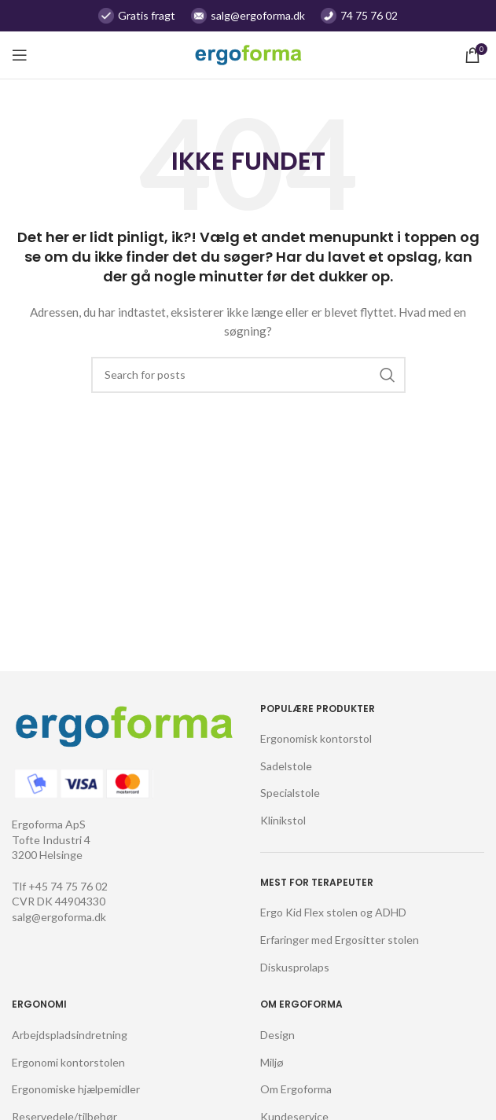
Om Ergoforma (296, 1089)
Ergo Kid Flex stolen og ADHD (333, 912)
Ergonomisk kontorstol (316, 738)
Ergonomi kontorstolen (68, 1062)
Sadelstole (286, 766)
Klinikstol (283, 820)
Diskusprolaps (294, 967)
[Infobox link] (248, 15)
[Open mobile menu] (19, 55)
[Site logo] (248, 54)
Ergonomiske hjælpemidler (76, 1089)
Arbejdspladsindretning (69, 1034)
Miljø (272, 1062)
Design (277, 1034)
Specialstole (290, 792)
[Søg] (248, 375)
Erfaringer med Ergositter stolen (339, 939)
